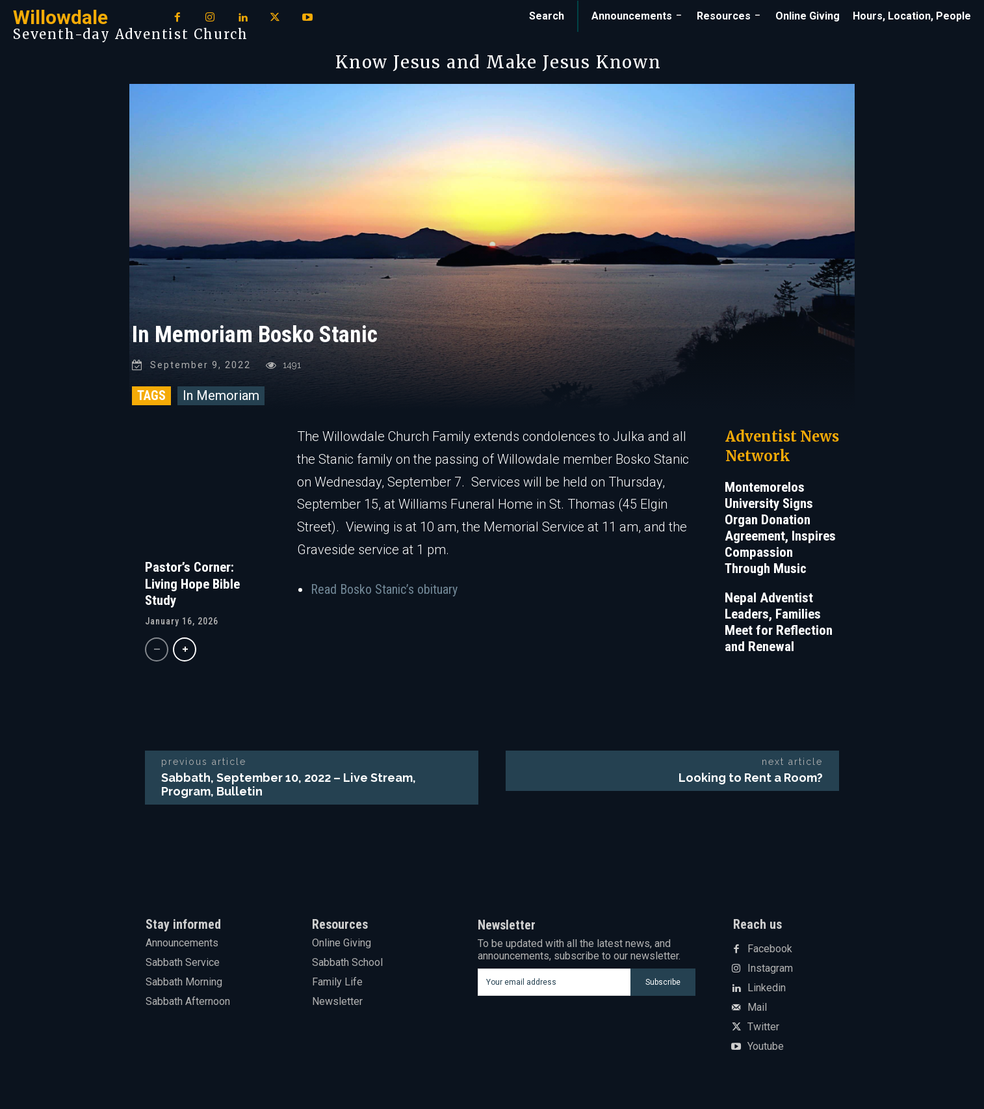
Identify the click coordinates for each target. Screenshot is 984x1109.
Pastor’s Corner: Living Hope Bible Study (192, 583)
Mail (757, 1008)
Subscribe (662, 982)
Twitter (763, 1027)
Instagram (770, 969)
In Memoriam (221, 395)
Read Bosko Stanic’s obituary (384, 589)
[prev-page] (156, 649)
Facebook (769, 949)
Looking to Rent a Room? (751, 777)
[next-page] (184, 649)
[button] (546, 16)
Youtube (765, 1047)
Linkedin (766, 988)
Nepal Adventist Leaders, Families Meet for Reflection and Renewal (779, 622)
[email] (554, 982)
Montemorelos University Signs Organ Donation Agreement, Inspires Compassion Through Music (780, 527)
